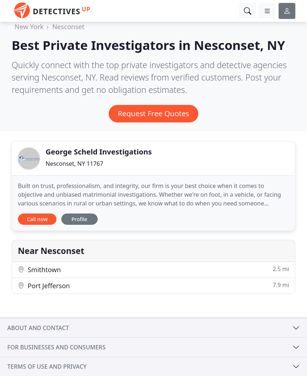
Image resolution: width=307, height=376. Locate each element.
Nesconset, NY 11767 (74, 164)
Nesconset (68, 26)
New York (29, 26)
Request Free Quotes (153, 113)
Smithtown (153, 269)
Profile (79, 219)
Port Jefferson (153, 285)
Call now (37, 219)
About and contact (38, 328)
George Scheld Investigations (99, 152)
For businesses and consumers (56, 347)
